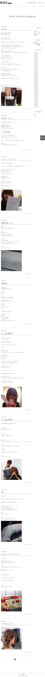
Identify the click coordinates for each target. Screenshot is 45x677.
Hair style (18, 6)
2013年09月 (36, 96)
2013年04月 (36, 102)
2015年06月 (36, 76)
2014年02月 (36, 93)
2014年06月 (36, 88)
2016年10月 (36, 58)
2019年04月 (36, 54)
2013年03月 (36, 103)
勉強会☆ (4, 283)
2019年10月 (36, 53)
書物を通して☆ (7, 223)
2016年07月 (36, 61)
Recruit (11, 6)
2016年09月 (36, 59)
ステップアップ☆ (8, 159)
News (4, 6)
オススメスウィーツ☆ (9, 554)
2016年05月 (36, 63)
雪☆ (3, 492)
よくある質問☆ (7, 333)
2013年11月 (36, 94)
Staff (33, 6)
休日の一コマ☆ (7, 118)
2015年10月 (36, 71)
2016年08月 (36, 60)
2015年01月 (36, 80)
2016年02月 (36, 67)
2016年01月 (36, 68)
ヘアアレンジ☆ (7, 624)
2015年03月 (36, 79)
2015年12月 (36, 69)
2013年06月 (36, 100)
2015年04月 (36, 78)
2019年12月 (36, 52)
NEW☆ (4, 29)
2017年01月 (36, 55)
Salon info (41, 6)
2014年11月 (36, 83)
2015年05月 (36, 77)
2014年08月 (36, 86)
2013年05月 (36, 101)
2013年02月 (36, 104)
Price (26, 6)
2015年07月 (36, 75)
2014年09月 (36, 85)
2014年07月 (36, 87)
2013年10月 (36, 95)
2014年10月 (36, 84)
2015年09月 (36, 72)
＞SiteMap (23, 674)
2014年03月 (36, 92)
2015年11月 (36, 70)
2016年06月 (36, 62)
